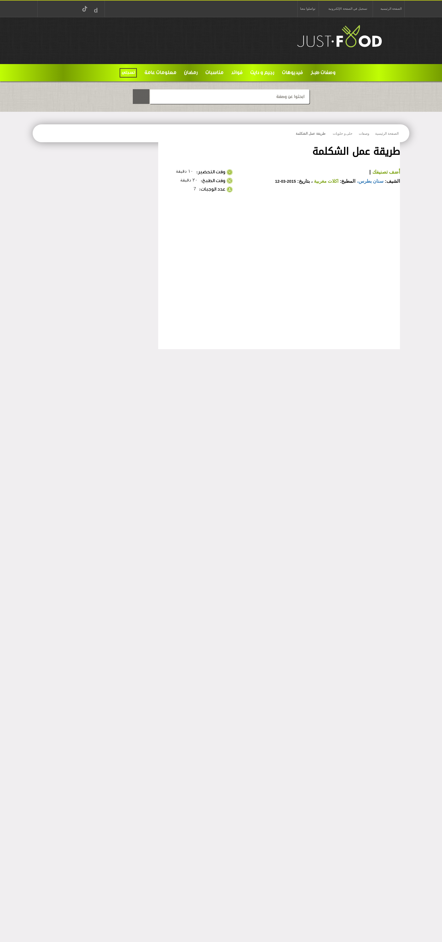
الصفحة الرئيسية (391, 8)
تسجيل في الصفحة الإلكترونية (347, 8)
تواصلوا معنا (307, 8)
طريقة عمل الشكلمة (310, 133)
